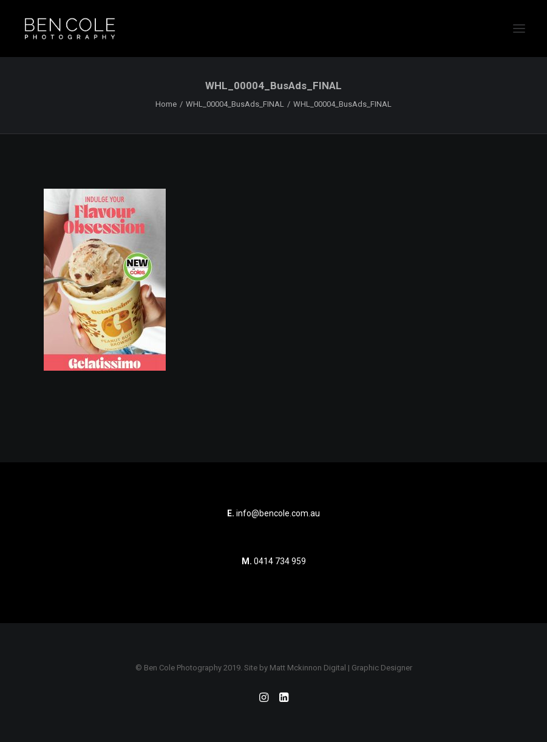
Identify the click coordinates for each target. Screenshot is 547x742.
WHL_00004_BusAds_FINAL (235, 104)
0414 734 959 (280, 561)
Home (166, 104)
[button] (519, 28)
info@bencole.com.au (273, 513)
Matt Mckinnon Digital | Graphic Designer (341, 667)
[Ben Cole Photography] (70, 28)
